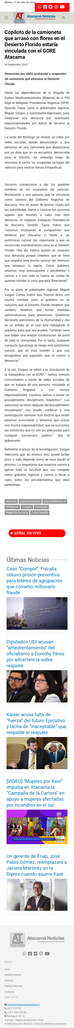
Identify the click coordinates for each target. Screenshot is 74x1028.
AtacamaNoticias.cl (55, 501)
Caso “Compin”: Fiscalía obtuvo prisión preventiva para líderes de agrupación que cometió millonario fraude (34, 580)
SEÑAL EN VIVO (25, 533)
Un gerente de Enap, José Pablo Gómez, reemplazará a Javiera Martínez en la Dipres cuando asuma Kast (37, 865)
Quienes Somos (13, 974)
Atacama (11, 501)
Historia (9, 980)
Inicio (7, 969)
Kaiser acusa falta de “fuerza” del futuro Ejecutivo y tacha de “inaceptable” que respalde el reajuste (36, 723)
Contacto (9, 992)
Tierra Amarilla (40, 512)
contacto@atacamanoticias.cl (23, 1004)
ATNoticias (12, 506)
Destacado (41, 506)
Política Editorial (13, 986)
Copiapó (26, 506)
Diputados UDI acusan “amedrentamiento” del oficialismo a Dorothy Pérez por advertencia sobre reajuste (36, 653)
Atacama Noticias (30, 501)
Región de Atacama (17, 512)
